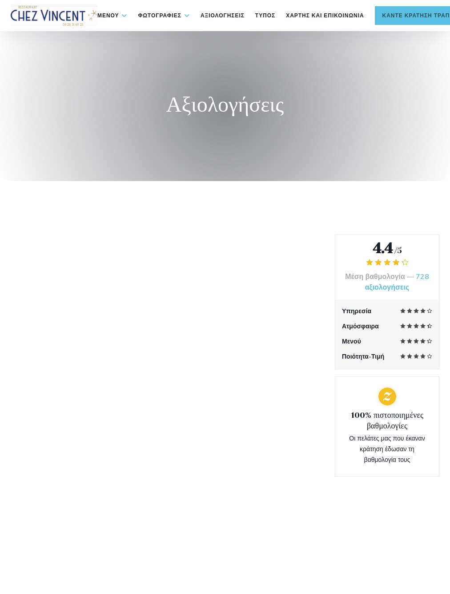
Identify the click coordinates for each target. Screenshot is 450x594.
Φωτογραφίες (164, 15)
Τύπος (265, 15)
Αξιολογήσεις (223, 15)
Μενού (112, 15)
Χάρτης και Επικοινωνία (325, 15)
